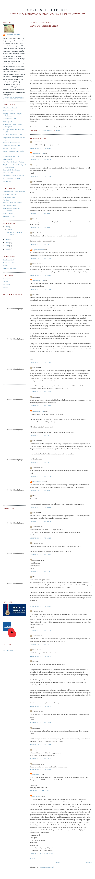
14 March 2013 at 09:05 (40, 213)
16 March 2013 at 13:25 (40, 538)
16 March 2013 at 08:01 (40, 490)
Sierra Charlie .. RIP (9, 119)
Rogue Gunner (7, 213)
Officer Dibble (7, 159)
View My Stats (8, 650)
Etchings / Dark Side (9, 194)
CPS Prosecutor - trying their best (14, 191)
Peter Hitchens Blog (9, 205)
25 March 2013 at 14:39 (40, 723)
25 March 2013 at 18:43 (40, 759)
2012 (7, 239)
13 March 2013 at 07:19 (40, 160)
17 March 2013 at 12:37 (40, 644)
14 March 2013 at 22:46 (40, 289)
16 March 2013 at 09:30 (40, 521)
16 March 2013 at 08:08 (40, 507)
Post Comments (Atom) (46, 867)
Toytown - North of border (11, 143)
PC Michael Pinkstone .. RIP (12, 135)
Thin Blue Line (8, 111)
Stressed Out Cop (47, 10)
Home (57, 862)
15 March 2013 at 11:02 (40, 362)
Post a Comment (35, 859)
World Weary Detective (10, 108)
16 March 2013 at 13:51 (40, 555)
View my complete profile (13, 98)
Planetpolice (7, 279)
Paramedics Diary (9, 216)
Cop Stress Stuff (8, 260)
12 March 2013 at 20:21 (40, 148)
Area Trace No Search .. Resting (13, 162)
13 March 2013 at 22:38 (40, 176)
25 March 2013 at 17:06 (40, 744)
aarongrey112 (36, 774)
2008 (7, 249)
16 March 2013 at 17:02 (40, 571)
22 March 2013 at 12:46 (40, 656)
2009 (7, 246)
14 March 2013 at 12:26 (40, 275)
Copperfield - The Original (11, 170)
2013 (7, 227)
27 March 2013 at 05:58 (40, 769)
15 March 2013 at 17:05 (40, 406)
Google (5, 287)
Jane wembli (36, 796)
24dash (5, 281)
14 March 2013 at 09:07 (40, 227)
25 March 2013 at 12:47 (40, 706)
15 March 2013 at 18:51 (40, 462)
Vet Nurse (6, 200)
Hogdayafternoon (38, 249)
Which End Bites (8, 173)
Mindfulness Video (9, 263)
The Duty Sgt (7, 121)
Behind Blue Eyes (9, 197)
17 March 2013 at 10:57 (40, 606)
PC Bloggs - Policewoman (11, 178)
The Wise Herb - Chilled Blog (12, 203)
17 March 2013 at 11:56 (40, 630)
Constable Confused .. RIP (11, 145)
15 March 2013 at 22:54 (40, 476)
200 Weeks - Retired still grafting (13, 175)
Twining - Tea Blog (9, 148)
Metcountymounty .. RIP (11, 156)
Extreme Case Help (9, 268)
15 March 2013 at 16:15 (40, 392)
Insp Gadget (7, 181)
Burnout (5, 265)
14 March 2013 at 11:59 (40, 258)
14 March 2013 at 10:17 (40, 244)
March (10, 229)
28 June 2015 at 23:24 (39, 791)
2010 (7, 243)
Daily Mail (6, 284)
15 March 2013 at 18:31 (40, 435)
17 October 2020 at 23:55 (41, 854)
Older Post (88, 862)
